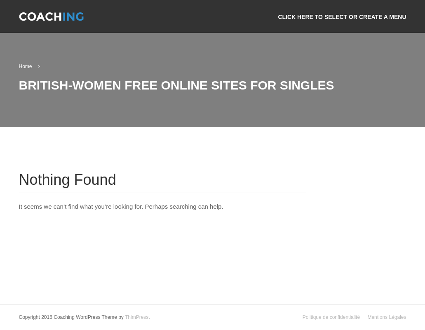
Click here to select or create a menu (342, 17)
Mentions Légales (386, 318)
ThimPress (136, 318)
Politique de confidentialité (331, 318)
